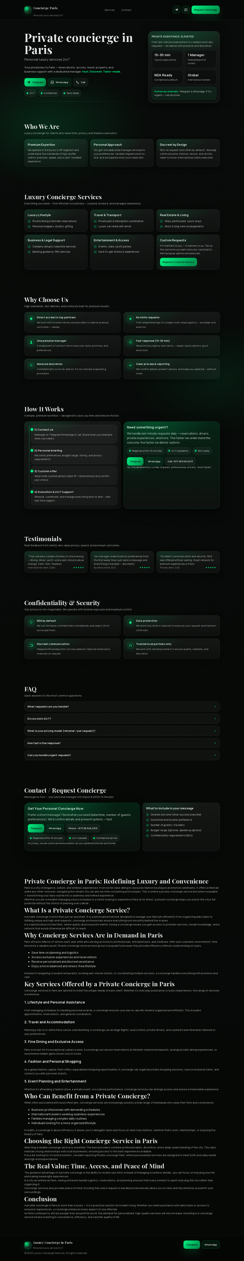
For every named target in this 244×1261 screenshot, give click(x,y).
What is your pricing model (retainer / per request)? (122, 731)
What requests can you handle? (122, 706)
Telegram (35, 82)
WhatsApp (59, 82)
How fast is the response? (122, 743)
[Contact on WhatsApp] (186, 10)
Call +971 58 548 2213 (180, 461)
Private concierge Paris (111, 1155)
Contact (126, 10)
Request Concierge (205, 9)
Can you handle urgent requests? (122, 755)
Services (110, 10)
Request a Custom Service (178, 262)
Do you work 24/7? (122, 718)
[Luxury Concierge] (43, 9)
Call (80, 82)
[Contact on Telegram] (176, 10)
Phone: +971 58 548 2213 (83, 828)
